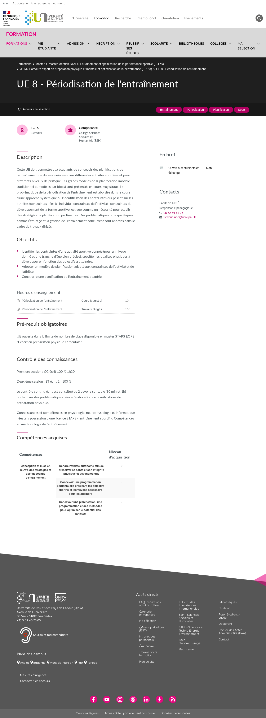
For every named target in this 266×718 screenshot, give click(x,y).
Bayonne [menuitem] (39, 663)
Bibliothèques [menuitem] (191, 43)
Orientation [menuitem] (170, 18)
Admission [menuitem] (75, 43)
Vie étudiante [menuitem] (47, 46)
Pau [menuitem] (80, 663)
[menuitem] (93, 699)
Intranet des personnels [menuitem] (147, 638)
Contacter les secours (35, 681)
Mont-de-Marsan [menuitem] (61, 663)
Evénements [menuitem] (193, 18)
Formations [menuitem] (16, 43)
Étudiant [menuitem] (224, 608)
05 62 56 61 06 (173, 212)
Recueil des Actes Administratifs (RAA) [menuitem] (232, 631)
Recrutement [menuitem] (187, 649)
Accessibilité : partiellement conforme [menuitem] (130, 713)
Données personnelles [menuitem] (175, 713)
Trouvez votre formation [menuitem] (148, 653)
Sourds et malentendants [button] (44, 635)
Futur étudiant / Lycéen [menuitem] (229, 616)
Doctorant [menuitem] (225, 624)
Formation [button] (21, 34)
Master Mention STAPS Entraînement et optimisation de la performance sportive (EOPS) (106, 64)
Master (40, 64)
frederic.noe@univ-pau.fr (180, 217)
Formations (24, 64)
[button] (36, 597)
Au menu (59, 3)
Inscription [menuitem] (105, 43)
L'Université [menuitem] (79, 18)
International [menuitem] (146, 18)
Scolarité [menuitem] (159, 43)
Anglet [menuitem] (24, 663)
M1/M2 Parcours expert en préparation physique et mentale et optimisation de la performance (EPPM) (85, 69)
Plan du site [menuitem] (147, 661)
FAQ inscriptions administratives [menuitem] (150, 603)
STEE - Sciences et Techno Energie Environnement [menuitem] (191, 630)
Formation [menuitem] (102, 18)
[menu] (29, 48)
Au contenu (20, 3)
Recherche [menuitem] (123, 18)
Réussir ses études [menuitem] (132, 48)
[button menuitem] (259, 18)
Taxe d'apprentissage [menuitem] (189, 641)
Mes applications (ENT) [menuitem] (151, 628)
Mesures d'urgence (33, 675)
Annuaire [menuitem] (146, 646)
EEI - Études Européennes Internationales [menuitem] (189, 605)
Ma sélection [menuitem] (246, 46)
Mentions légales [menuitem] (87, 713)
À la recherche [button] (40, 3)
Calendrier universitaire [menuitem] (147, 613)
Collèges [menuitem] (218, 43)
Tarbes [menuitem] (92, 663)
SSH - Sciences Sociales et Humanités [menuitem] (189, 618)
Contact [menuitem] (224, 639)
